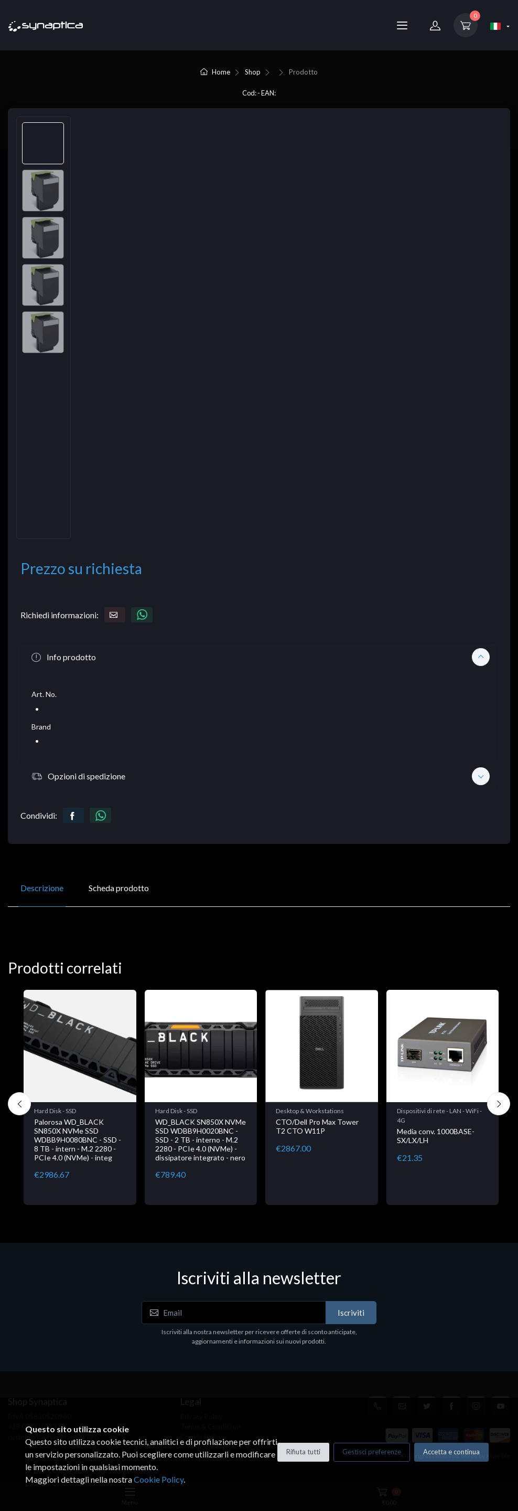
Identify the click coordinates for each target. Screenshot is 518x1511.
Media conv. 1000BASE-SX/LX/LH (435, 1136)
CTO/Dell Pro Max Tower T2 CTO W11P (317, 1126)
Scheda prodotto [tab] (119, 888)
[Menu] (402, 25)
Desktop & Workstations (310, 1111)
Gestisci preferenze (371, 1451)
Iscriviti (351, 1312)
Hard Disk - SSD (55, 1111)
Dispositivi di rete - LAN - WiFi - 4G (439, 1115)
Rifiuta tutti (303, 1451)
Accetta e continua (451, 1451)
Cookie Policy (159, 1479)
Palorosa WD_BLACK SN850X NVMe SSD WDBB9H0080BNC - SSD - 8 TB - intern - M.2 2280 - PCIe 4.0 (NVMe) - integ (77, 1139)
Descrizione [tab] (41, 888)
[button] (259, 657)
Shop (253, 72)
